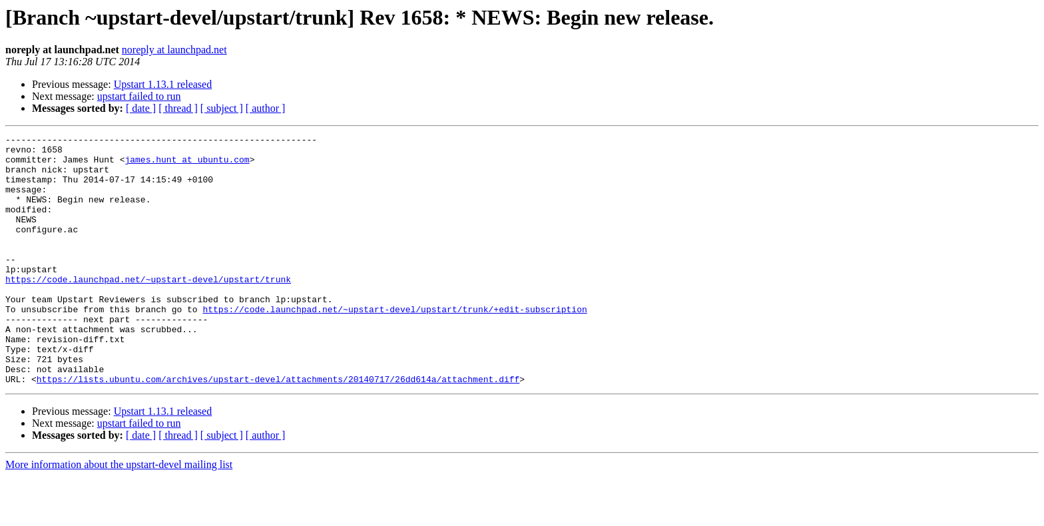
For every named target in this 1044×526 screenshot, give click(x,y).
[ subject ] (221, 108)
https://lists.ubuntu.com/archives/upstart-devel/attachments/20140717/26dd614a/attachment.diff (278, 429)
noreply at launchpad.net (174, 49)
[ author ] (266, 108)
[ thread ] (178, 108)
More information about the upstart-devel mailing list (118, 514)
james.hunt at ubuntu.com (187, 165)
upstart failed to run (139, 96)
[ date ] (141, 108)
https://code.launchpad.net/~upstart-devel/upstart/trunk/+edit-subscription (394, 345)
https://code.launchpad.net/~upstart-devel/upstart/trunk (148, 309)
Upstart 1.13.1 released (163, 84)
